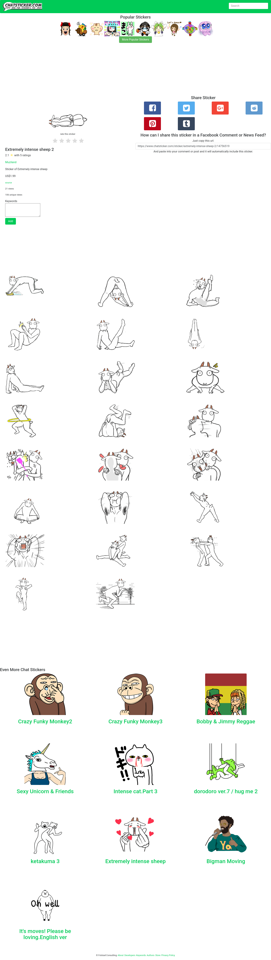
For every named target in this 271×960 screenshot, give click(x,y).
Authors (151, 955)
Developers (129, 955)
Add (10, 221)
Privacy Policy (168, 955)
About (121, 955)
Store (157, 955)
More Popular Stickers (135, 39)
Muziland (10, 162)
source (8, 182)
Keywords (141, 955)
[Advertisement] (103, 71)
